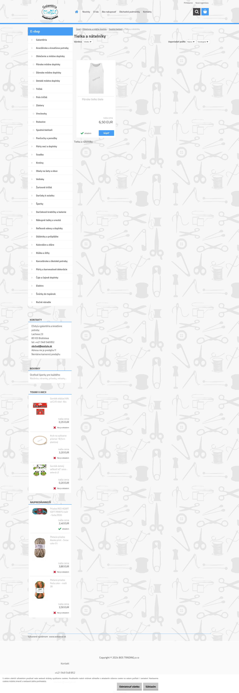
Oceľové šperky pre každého (45, 375)
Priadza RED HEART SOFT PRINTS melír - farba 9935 (59, 512)
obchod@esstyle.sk (42, 346)
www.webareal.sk (57, 636)
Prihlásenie (188, 2)
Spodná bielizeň (116, 29)
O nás (96, 11)
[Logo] (50, 12)
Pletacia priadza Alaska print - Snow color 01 (59, 540)
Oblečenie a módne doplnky (95, 29)
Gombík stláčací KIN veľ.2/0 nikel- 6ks (59, 400)
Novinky (86, 11)
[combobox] (191, 42)
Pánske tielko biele (92, 99)
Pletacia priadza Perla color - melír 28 (58, 583)
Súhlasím (149, 686)
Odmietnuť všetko (124, 686)
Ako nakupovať (109, 11)
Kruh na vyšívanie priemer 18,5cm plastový (58, 439)
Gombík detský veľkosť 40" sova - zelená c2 (58, 469)
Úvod (78, 29)
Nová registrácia (201, 2)
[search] (196, 11)
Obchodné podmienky (129, 11)
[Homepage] (76, 11)
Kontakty (147, 11)
